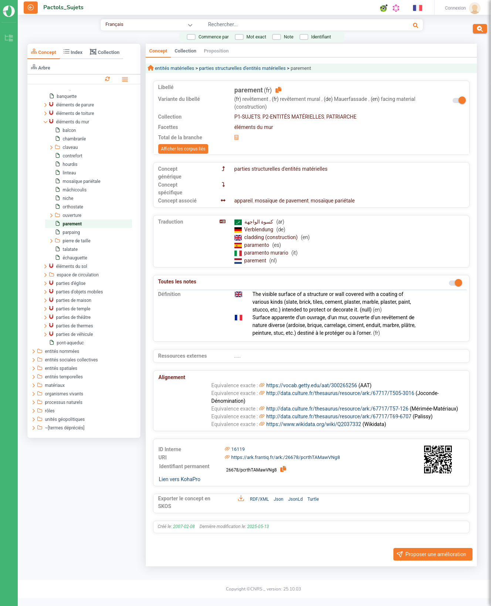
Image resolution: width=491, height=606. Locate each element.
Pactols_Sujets (63, 7)
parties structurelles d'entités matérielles (242, 68)
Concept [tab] (43, 51)
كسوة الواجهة (259, 222)
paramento (257, 245)
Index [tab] (73, 51)
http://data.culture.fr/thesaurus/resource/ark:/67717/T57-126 (337, 409)
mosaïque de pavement (281, 201)
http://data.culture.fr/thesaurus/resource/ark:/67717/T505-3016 (340, 393)
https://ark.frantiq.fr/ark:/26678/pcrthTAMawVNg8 (285, 457)
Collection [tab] (104, 52)
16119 (238, 449)
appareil (243, 201)
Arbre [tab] (40, 67)
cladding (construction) (271, 237)
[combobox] (286, 25)
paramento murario (267, 253)
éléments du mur (253, 127)
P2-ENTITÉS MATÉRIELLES (293, 117)
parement (256, 260)
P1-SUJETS (247, 117)
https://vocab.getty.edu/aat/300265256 (311, 385)
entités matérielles (174, 68)
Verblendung (259, 229)
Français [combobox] (114, 24)
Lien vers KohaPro (179, 479)
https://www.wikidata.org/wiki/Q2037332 (313, 424)
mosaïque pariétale (333, 201)
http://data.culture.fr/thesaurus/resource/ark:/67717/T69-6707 (338, 416)
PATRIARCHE (341, 117)
